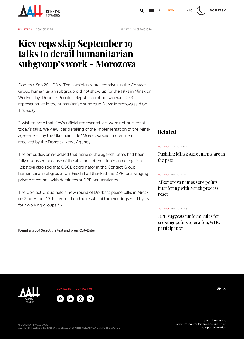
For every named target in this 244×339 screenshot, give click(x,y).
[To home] (39, 11)
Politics (25, 29)
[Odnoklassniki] (80, 298)
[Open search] (141, 10)
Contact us (84, 288)
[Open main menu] (151, 10)
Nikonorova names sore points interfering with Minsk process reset (188, 188)
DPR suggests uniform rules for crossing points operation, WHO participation (189, 222)
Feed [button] (171, 10)
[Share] (10, 72)
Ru (161, 10)
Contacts (64, 288)
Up (221, 288)
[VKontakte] (70, 298)
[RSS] (60, 298)
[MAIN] (90, 298)
